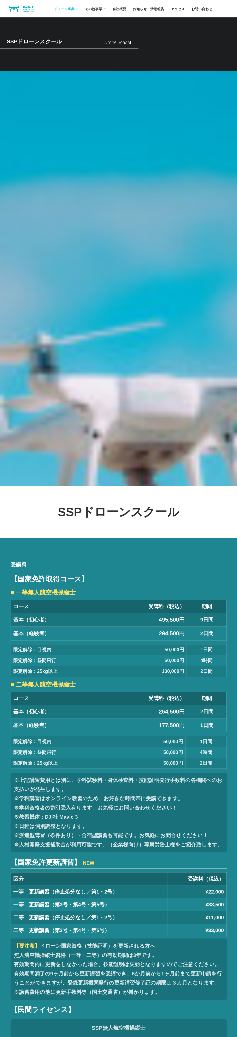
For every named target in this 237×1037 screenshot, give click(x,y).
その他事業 (95, 9)
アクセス (178, 9)
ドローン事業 (66, 9)
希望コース (142, 924)
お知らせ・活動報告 (148, 9)
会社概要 (119, 9)
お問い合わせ (201, 9)
